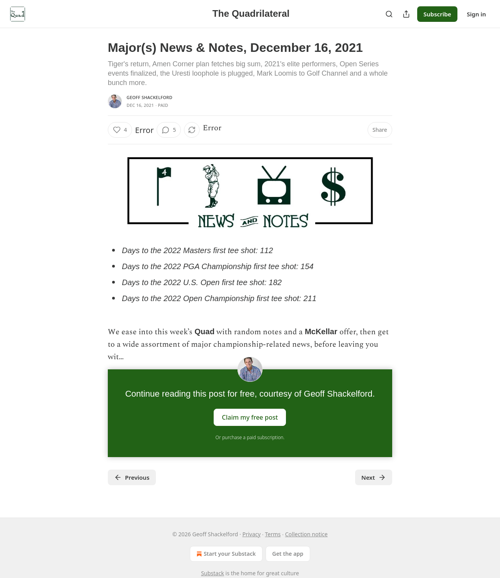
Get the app (288, 553)
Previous (132, 477)
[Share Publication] (406, 14)
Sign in (476, 14)
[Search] (389, 14)
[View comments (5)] (169, 130)
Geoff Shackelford (149, 97)
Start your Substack (225, 554)
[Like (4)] (120, 130)
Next (373, 477)
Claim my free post (250, 417)
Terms (272, 534)
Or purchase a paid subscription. (250, 437)
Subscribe (437, 14)
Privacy (251, 534)
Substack (212, 573)
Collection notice (306, 534)
